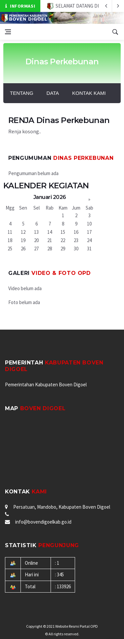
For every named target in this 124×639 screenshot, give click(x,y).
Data (53, 93)
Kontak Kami (88, 93)
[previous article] (118, 6)
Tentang (21, 93)
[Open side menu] (8, 32)
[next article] (106, 6)
